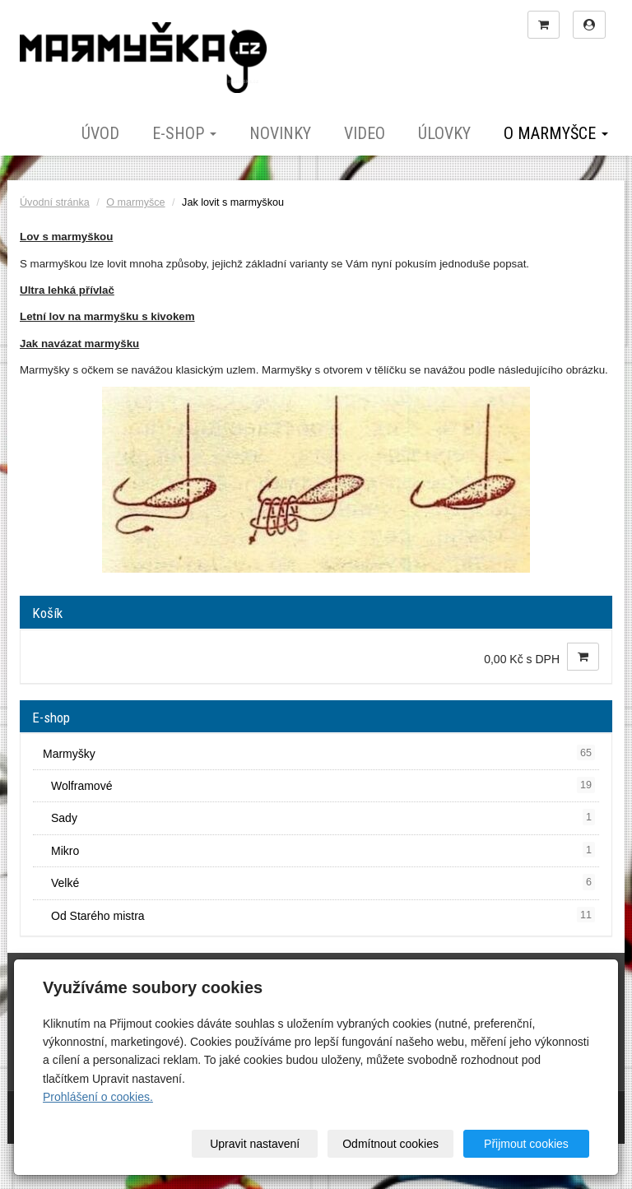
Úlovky (444, 133)
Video (364, 133)
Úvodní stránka (55, 202)
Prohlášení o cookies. (98, 1096)
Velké (323, 882)
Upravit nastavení (255, 1143)
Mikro (323, 850)
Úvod (100, 133)
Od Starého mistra (323, 915)
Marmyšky (319, 753)
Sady (323, 817)
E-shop (184, 133)
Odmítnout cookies (390, 1143)
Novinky (280, 133)
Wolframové (323, 785)
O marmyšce (556, 133)
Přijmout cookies (526, 1143)
